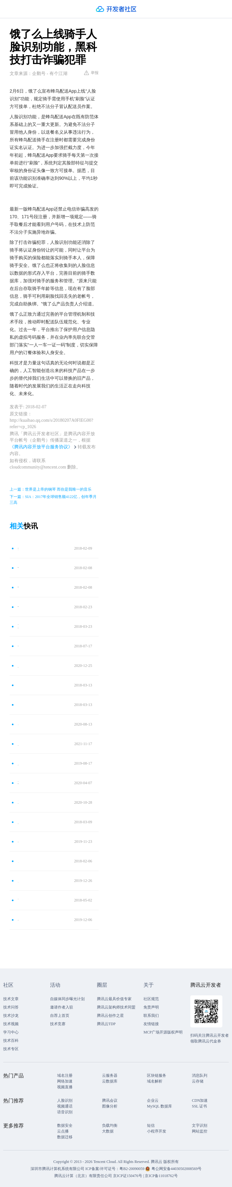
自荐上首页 (59, 1015)
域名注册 (65, 1075)
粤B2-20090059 (132, 1168)
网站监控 (199, 1131)
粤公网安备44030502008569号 (176, 1168)
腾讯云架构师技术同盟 (116, 1007)
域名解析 (154, 1081)
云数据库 (109, 1081)
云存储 (197, 1081)
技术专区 (11, 1049)
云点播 (63, 1131)
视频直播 (65, 1087)
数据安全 (65, 1125)
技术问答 (11, 1007)
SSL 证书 (199, 1106)
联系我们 (151, 1015)
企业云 (153, 1100)
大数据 (108, 1131)
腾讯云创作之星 (110, 1015)
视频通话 (65, 1106)
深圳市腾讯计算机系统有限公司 (57, 1168)
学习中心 (11, 1032)
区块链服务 (156, 1075)
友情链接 (151, 1024)
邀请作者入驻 (61, 1007)
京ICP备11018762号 (161, 1176)
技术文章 (11, 999)
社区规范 (151, 999)
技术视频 (11, 1024)
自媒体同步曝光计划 (67, 999)
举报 (91, 72)
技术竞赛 (57, 1024)
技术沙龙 (11, 1015)
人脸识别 (65, 1100)
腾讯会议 (109, 1100)
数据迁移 (65, 1137)
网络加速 (65, 1081)
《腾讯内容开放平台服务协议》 (41, 446)
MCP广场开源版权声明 (162, 1032)
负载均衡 (109, 1125)
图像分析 (109, 1106)
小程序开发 (156, 1131)
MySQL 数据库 (159, 1106)
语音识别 (65, 1112)
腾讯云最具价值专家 (114, 999)
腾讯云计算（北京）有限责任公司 (83, 1176)
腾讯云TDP (106, 1024)
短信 (151, 1125)
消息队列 (199, 1075)
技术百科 (11, 1040)
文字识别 (199, 1125)
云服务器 (109, 1075)
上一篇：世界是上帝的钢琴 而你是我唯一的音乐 (50, 489)
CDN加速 (200, 1100)
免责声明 (151, 1007)
